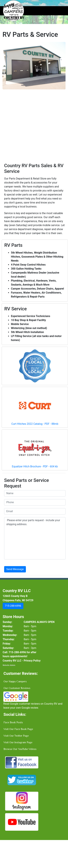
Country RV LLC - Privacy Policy (21, 660)
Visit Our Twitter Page (16, 735)
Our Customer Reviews (16, 688)
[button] (7, 100)
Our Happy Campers (15, 681)
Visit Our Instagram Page (17, 742)
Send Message (15, 569)
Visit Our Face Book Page (18, 729)
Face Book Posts (13, 722)
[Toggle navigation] (60, 10)
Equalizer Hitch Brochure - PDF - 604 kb (35, 466)
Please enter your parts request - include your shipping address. (35, 538)
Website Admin (9, 665)
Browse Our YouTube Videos (19, 749)
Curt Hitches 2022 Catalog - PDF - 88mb (34, 423)
